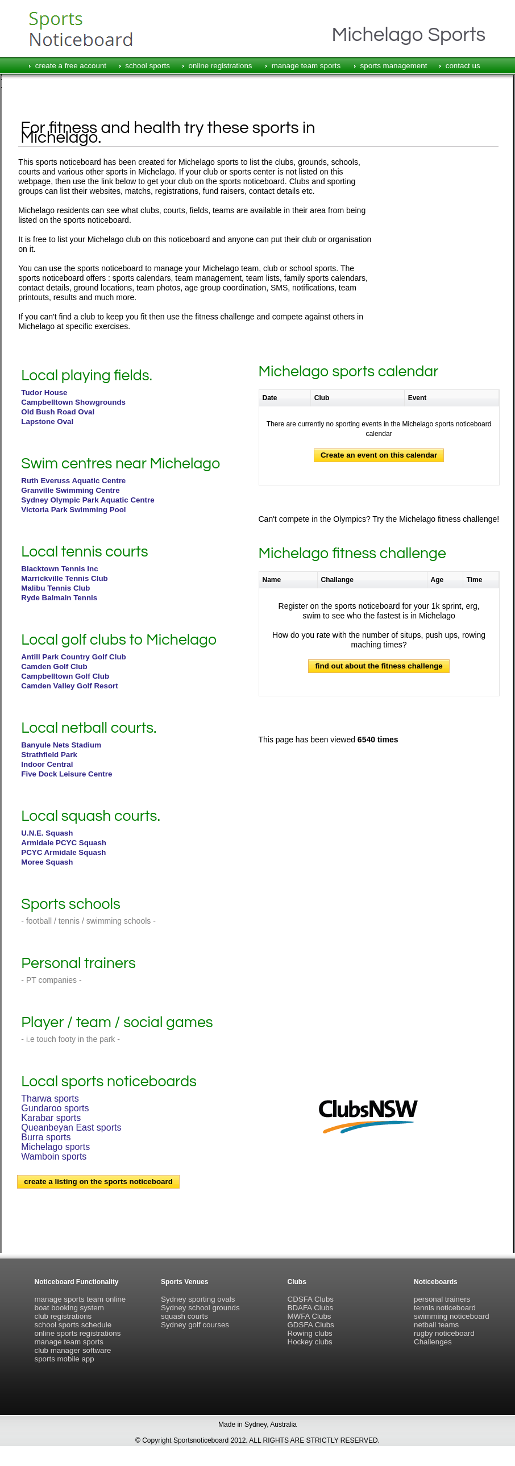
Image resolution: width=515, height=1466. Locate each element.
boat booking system (69, 1307)
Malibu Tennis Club (55, 588)
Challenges (433, 1342)
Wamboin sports (53, 1156)
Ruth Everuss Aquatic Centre (73, 480)
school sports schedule (73, 1324)
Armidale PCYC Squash (63, 842)
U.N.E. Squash (47, 833)
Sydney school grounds (200, 1307)
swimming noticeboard (451, 1316)
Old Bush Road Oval (57, 412)
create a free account (70, 65)
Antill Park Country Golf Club (73, 657)
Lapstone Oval (47, 421)
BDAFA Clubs (311, 1307)
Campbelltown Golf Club (65, 676)
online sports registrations (78, 1333)
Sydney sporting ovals (198, 1299)
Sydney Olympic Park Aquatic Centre (87, 500)
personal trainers (442, 1299)
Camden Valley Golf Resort (69, 686)
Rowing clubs (310, 1333)
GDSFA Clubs (311, 1324)
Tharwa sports (49, 1098)
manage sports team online (80, 1299)
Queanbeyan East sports (71, 1127)
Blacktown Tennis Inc (59, 568)
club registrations (63, 1316)
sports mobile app (64, 1359)
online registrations (220, 65)
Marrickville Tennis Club (64, 578)
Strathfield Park (49, 754)
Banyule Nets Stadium (61, 745)
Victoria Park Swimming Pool (73, 509)
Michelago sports (55, 1147)
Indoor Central (47, 764)
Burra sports (45, 1137)
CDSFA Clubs (311, 1299)
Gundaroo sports (55, 1108)
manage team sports (306, 65)
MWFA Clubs (309, 1316)
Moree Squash (47, 862)
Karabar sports (51, 1118)
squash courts (184, 1316)
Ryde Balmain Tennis (59, 597)
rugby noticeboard (444, 1333)
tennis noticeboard (445, 1307)
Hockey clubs (310, 1342)
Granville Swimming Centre (70, 490)
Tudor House (44, 392)
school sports (147, 65)
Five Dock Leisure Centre (66, 774)
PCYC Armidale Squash (63, 852)
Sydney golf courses (195, 1324)
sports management (393, 65)
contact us (463, 65)
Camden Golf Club (54, 666)
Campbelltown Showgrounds (73, 402)
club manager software (73, 1350)
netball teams (436, 1324)
